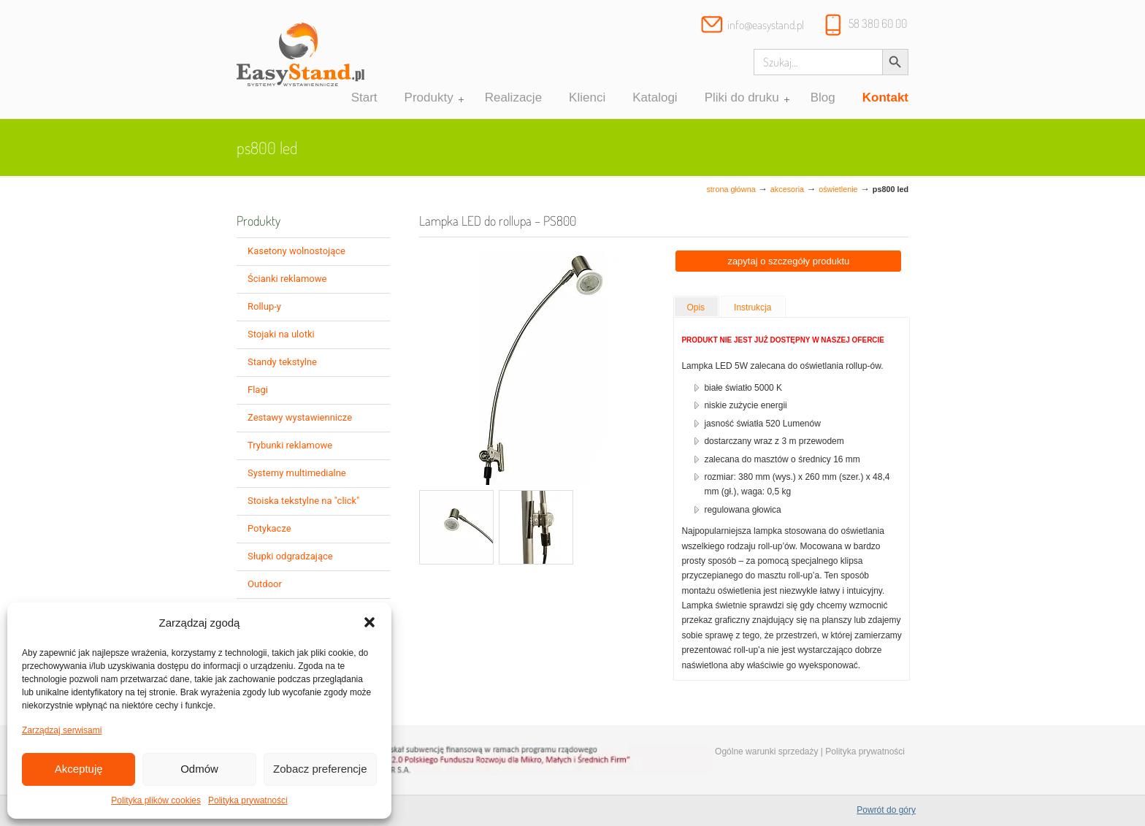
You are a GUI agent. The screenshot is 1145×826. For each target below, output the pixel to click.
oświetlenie (838, 189)
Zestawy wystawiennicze (300, 417)
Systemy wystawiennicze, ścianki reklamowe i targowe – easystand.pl (300, 61)
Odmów (199, 768)
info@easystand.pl (765, 25)
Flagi (258, 389)
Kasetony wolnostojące (296, 250)
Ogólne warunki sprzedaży (766, 751)
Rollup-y (264, 306)
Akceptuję (79, 768)
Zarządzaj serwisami (62, 730)
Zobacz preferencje (320, 768)
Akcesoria (787, 189)
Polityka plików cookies (156, 800)
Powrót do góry (886, 810)
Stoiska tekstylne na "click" (303, 500)
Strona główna (730, 189)
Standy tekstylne (282, 361)
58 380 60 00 (878, 23)
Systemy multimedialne (297, 472)
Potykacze (269, 528)
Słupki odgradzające (290, 556)
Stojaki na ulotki (281, 334)
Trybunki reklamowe (290, 445)
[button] (369, 622)
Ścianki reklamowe (287, 278)
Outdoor (265, 583)
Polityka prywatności (248, 800)
